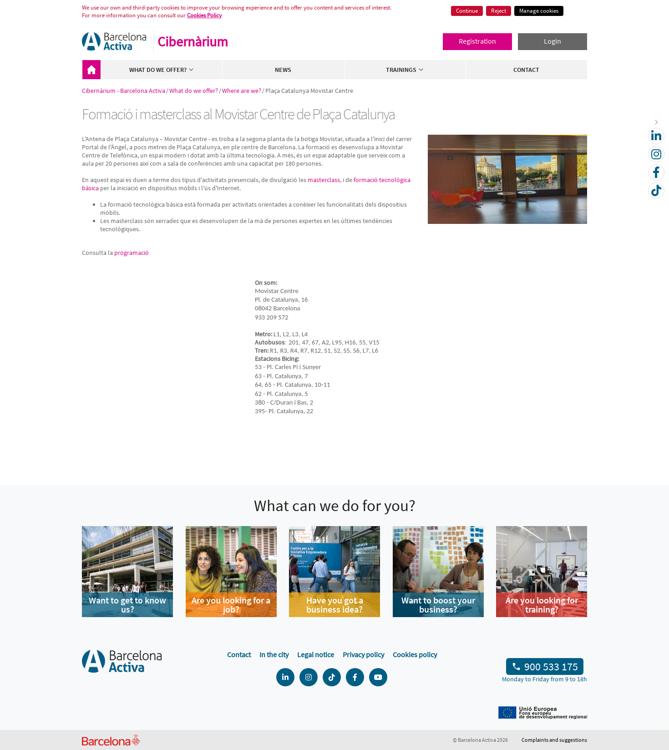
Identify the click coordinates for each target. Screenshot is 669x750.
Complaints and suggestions (554, 739)
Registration (477, 41)
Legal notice (315, 654)
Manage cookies (538, 11)
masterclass (324, 180)
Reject (498, 11)
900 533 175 (551, 666)
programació (131, 252)
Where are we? (241, 90)
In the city (274, 654)
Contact (526, 70)
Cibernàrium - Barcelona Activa (91, 69)
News (283, 70)
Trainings (405, 70)
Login (552, 41)
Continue (467, 11)
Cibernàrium (192, 41)
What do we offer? (161, 70)
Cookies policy (415, 654)
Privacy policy (363, 654)
